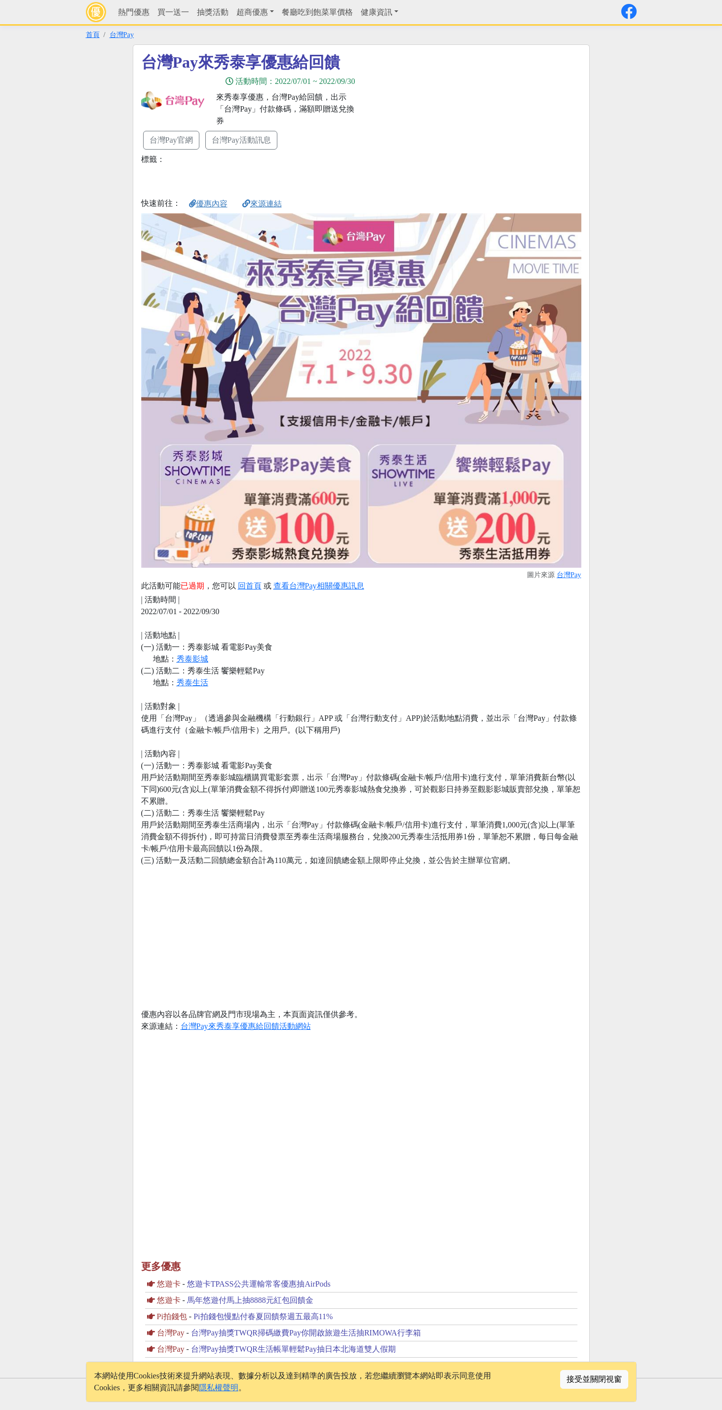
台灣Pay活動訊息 (241, 140)
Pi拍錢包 (172, 1316)
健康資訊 (376, 12)
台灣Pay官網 (171, 140)
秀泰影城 (192, 659)
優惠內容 (208, 203)
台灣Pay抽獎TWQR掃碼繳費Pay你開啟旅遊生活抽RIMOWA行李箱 (306, 1333)
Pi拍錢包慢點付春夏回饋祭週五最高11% (263, 1316)
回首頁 (250, 586)
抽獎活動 (212, 12)
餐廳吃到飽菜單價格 (317, 12)
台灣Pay (122, 35)
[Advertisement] (450, 122)
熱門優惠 (134, 12)
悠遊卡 (169, 1284)
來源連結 (262, 203)
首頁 (93, 35)
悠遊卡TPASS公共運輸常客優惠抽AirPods (259, 1284)
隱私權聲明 (218, 1387)
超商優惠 (252, 12)
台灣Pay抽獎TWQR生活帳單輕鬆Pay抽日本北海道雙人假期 (293, 1349)
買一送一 (173, 12)
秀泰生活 (192, 682)
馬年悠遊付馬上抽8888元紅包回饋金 (250, 1300)
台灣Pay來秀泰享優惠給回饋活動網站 (246, 1026)
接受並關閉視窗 (594, 1379)
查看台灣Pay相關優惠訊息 (318, 586)
